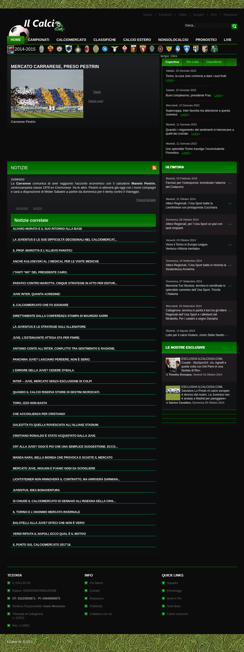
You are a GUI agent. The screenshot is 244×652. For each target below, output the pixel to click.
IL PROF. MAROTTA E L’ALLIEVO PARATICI (42, 250)
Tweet (97, 92)
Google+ (198, 14)
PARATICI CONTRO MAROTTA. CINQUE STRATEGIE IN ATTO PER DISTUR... (65, 283)
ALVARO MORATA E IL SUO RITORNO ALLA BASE (47, 228)
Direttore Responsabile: (38, 606)
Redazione (230, 14)
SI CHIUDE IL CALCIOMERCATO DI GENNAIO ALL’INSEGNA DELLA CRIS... (64, 501)
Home (16, 40)
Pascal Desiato (146, 200)
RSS (214, 14)
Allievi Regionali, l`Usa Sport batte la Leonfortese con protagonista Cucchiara (191, 205)
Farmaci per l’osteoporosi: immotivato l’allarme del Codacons (195, 185)
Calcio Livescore (177, 614)
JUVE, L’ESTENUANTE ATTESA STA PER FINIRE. (46, 337)
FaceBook (165, 14)
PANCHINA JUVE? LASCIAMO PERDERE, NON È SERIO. (51, 359)
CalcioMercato (71, 40)
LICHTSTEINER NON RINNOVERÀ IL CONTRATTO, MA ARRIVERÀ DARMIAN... (66, 479)
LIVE (227, 40)
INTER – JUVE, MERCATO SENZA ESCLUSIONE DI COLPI (52, 381)
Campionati (38, 40)
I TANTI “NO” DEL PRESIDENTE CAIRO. (40, 272)
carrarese (22, 208)
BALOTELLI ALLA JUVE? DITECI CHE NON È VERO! (49, 523)
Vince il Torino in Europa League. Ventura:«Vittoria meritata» (187, 246)
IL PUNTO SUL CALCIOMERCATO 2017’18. (42, 544)
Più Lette (193, 62)
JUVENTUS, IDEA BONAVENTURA (36, 490)
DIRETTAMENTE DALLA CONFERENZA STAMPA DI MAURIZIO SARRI (60, 316)
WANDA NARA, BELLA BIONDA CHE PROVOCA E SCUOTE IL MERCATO (63, 457)
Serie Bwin (174, 606)
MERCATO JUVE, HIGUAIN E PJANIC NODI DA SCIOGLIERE (54, 468)
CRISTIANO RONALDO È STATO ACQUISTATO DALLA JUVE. (54, 435)
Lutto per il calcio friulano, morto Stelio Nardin (195, 335)
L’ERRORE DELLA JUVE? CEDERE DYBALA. (44, 370)
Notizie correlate (31, 220)
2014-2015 (25, 49)
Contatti (95, 590)
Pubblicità (96, 606)
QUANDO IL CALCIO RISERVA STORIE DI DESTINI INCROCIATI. (56, 392)
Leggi (169, 80)
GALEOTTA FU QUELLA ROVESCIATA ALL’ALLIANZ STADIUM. (56, 425)
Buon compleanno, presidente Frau (188, 95)
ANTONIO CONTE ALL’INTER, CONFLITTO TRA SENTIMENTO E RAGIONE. (64, 348)
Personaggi (174, 590)
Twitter (182, 14)
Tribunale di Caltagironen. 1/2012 (27, 616)
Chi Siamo (96, 583)
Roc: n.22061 (20, 625)
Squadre (172, 583)
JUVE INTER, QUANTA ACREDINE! (36, 294)
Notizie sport (95, 101)
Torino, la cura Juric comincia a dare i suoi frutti (196, 76)
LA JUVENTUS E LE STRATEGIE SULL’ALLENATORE (49, 327)
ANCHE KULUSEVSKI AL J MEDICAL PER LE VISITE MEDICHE (56, 261)
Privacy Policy (45, 642)
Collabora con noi (101, 614)
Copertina (172, 62)
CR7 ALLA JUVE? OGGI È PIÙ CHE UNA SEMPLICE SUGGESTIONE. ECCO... (65, 446)
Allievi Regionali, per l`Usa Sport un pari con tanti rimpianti (194, 226)
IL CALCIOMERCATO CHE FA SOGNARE (40, 305)
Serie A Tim (174, 598)
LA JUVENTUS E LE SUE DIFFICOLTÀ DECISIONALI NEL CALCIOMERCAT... (65, 239)
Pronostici (206, 40)
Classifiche (214, 62)
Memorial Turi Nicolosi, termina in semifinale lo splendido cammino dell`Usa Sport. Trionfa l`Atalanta (195, 290)
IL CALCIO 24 (21, 583)
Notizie (147, 14)
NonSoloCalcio (173, 40)
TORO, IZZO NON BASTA (30, 403)
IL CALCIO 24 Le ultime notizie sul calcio (36, 30)
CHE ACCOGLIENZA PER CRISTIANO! (39, 414)
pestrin (37, 208)
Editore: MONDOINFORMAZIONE (34, 590)
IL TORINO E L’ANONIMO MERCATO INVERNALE (46, 512)
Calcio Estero (137, 40)
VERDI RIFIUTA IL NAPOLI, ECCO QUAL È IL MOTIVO (49, 534)
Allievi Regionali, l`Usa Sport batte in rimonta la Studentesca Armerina (196, 267)
